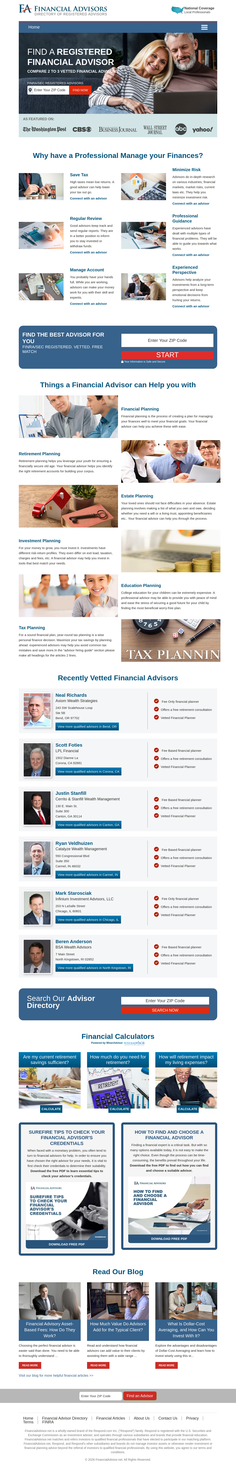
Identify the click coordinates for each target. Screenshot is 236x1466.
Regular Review (86, 218)
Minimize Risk (186, 169)
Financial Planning (140, 409)
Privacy (192, 1418)
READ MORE (30, 1365)
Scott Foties (68, 745)
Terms (28, 1422)
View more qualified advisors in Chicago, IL (88, 919)
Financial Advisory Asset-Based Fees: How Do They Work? (49, 1329)
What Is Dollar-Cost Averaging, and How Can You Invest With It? (186, 1329)
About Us (142, 1418)
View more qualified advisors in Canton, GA (88, 825)
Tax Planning (32, 627)
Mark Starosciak (73, 893)
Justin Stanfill (70, 793)
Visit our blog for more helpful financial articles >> (56, 1375)
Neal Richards (71, 695)
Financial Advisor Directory (64, 1418)
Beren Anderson (73, 941)
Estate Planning (137, 496)
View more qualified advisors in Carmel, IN (88, 874)
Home (34, 27)
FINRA (48, 1422)
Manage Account (87, 269)
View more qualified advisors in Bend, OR (87, 726)
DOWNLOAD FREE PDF (67, 1244)
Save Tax (79, 174)
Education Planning (141, 585)
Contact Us (167, 1418)
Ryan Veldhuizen (74, 843)
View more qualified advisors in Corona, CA (88, 771)
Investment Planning (40, 540)
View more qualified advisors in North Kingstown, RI (94, 968)
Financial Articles (110, 1418)
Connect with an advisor (88, 198)
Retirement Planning (39, 453)
